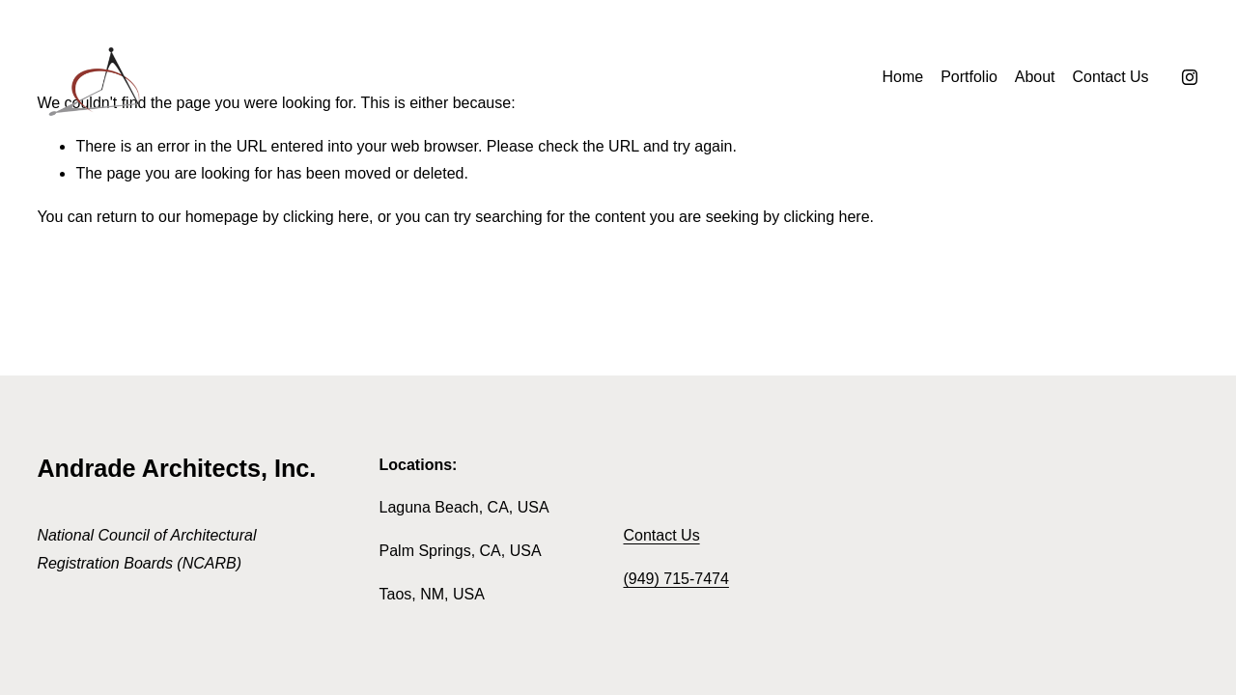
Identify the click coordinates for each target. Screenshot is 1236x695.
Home (903, 77)
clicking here (326, 216)
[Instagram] (1189, 77)
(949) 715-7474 (675, 578)
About (1035, 77)
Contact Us (1110, 77)
